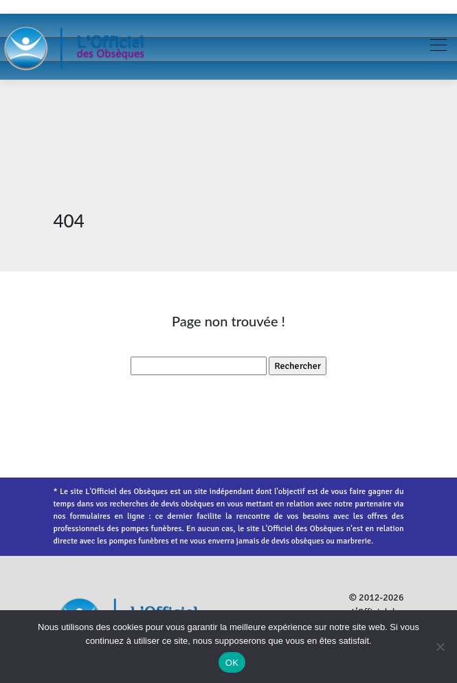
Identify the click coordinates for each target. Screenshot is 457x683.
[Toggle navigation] (438, 46)
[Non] (440, 646)
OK (231, 663)
